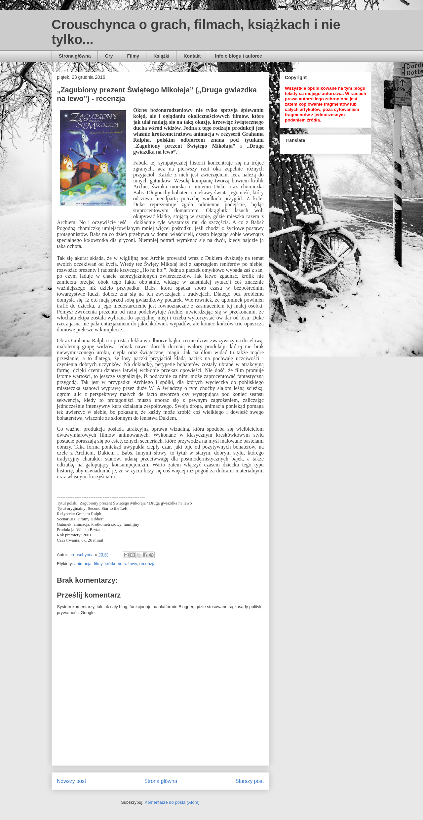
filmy (98, 563)
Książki (161, 56)
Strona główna (75, 56)
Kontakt (192, 56)
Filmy (133, 56)
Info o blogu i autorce (238, 56)
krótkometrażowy (121, 563)
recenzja (147, 563)
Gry (109, 56)
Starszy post (249, 781)
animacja (83, 563)
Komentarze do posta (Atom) (172, 802)
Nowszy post (71, 781)
